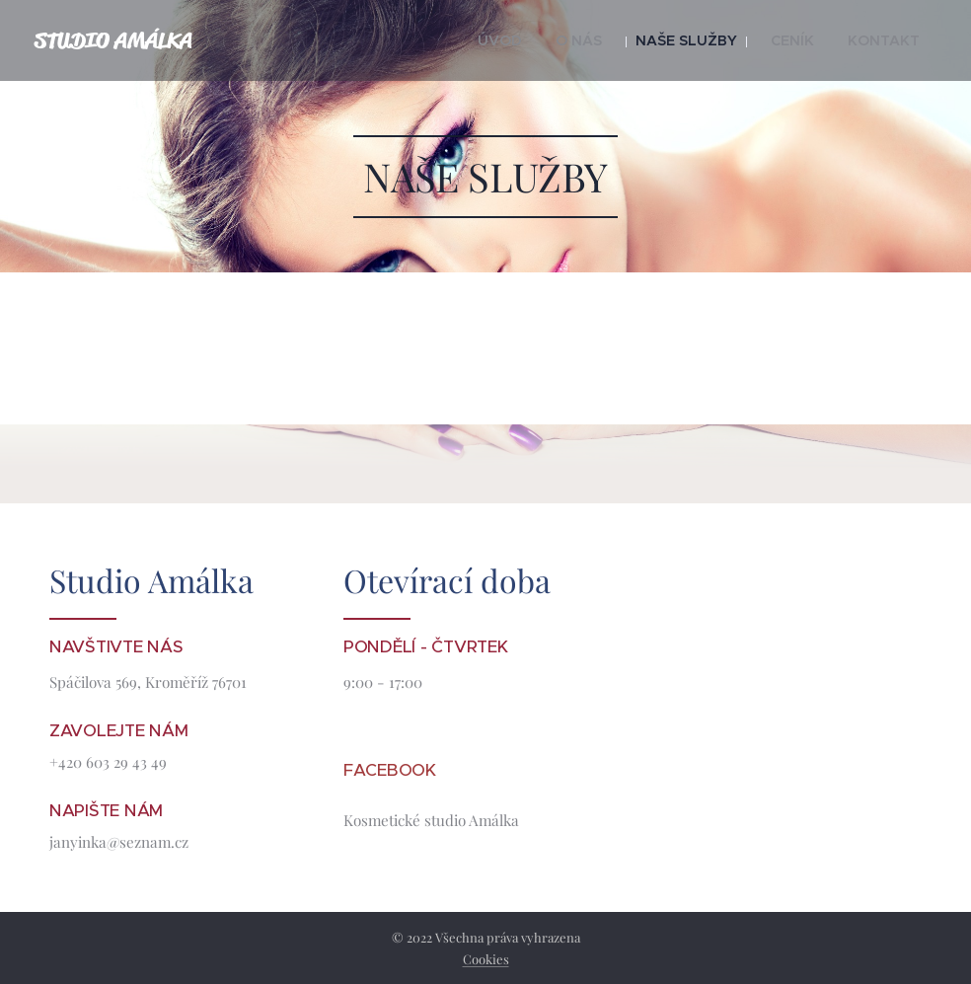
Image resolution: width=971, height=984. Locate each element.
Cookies (486, 958)
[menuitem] (543, 40)
